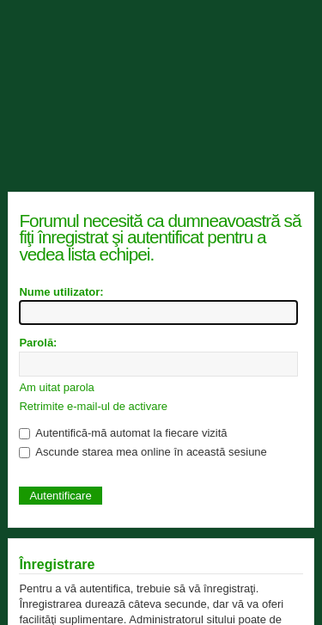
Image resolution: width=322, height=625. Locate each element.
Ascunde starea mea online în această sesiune (142, 451)
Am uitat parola (56, 387)
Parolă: (38, 342)
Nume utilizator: (61, 291)
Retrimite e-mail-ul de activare (93, 406)
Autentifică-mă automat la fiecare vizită (123, 432)
